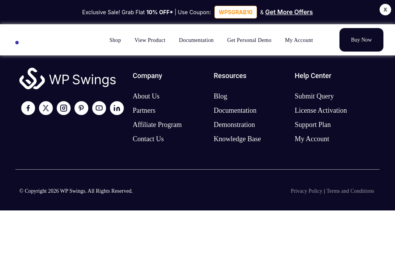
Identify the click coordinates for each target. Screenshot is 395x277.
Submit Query (314, 96)
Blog (220, 96)
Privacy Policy (306, 191)
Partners (144, 110)
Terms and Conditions (350, 191)
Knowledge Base (237, 139)
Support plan (313, 124)
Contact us (148, 139)
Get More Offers (289, 12)
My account (312, 139)
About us (146, 96)
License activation (321, 110)
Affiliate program (157, 124)
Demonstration (234, 124)
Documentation (235, 110)
